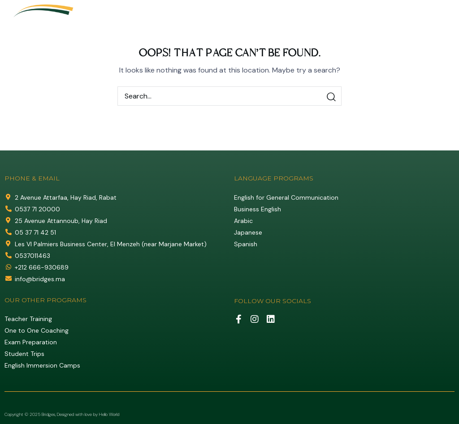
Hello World (109, 414)
